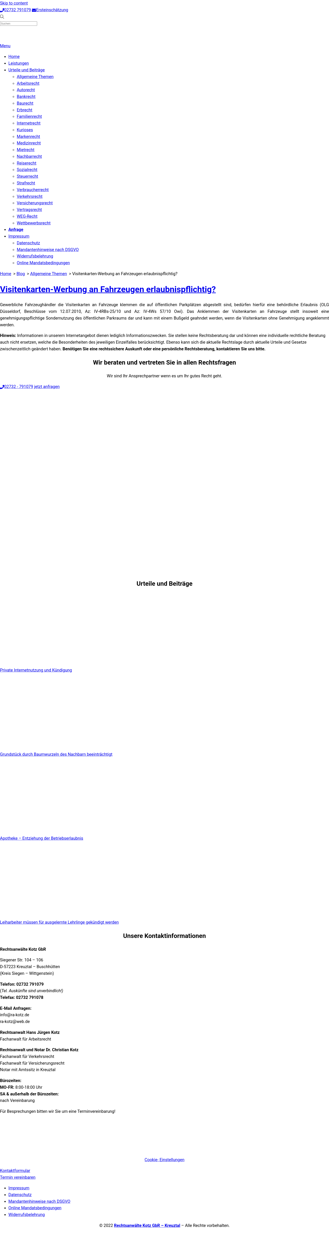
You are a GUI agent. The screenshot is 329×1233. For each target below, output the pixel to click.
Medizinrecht (29, 143)
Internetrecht (28, 123)
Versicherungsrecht (35, 203)
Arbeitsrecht (28, 83)
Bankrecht (26, 96)
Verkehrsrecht (30, 196)
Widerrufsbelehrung (35, 256)
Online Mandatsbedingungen (43, 263)
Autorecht (26, 90)
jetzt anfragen (47, 386)
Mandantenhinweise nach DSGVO (48, 249)
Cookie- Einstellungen (164, 1159)
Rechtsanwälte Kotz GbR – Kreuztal (147, 1225)
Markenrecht (28, 136)
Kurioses (25, 130)
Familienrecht (29, 116)
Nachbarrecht (29, 156)
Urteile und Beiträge (26, 70)
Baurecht (25, 103)
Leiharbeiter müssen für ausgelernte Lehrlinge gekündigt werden (59, 922)
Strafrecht (26, 183)
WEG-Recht (27, 216)
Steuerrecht (27, 176)
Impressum (18, 236)
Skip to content (14, 3)
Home (14, 56)
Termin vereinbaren (17, 1177)
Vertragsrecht (29, 209)
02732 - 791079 (16, 386)
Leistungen (18, 63)
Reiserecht (26, 163)
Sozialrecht (27, 169)
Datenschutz (28, 243)
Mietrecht (25, 149)
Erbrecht (24, 110)
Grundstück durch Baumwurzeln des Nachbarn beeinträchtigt (56, 754)
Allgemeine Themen (35, 76)
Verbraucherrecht (33, 189)
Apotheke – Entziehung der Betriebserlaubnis (41, 838)
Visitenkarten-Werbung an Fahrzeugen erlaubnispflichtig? (108, 289)
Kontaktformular (15, 1170)
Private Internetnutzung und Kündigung (36, 670)
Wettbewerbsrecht (34, 223)
